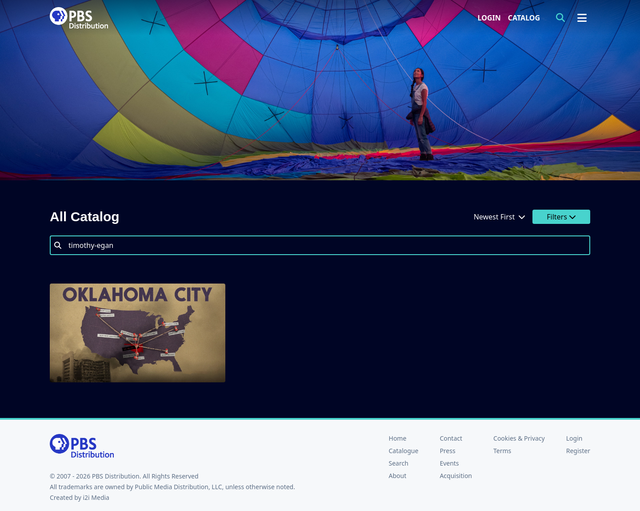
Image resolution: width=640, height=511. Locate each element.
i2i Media (96, 497)
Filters (561, 217)
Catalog (524, 18)
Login (489, 18)
